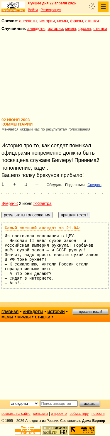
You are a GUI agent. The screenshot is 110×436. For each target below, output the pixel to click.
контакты (40, 414)
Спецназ (94, 185)
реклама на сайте (16, 414)
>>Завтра (42, 203)
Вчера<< (9, 203)
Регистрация (50, 10)
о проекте (59, 414)
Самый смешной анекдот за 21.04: (43, 228)
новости (98, 414)
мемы (62, 21)
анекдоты (28, 21)
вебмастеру (79, 414)
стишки (92, 21)
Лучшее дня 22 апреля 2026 (52, 3)
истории (47, 21)
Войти (33, 10)
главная (9, 312)
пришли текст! (90, 312)
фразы (76, 21)
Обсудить (54, 185)
